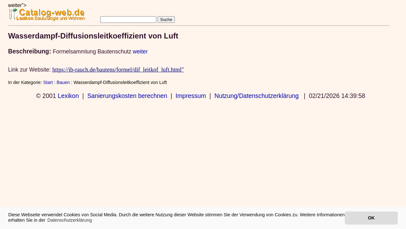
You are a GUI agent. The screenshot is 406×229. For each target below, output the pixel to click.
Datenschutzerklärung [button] (70, 220)
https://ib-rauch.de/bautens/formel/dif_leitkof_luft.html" (118, 69)
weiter (140, 51)
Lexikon (68, 95)
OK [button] (371, 217)
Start (48, 82)
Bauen (63, 82)
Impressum (191, 95)
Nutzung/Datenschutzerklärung (256, 95)
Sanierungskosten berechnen (127, 95)
